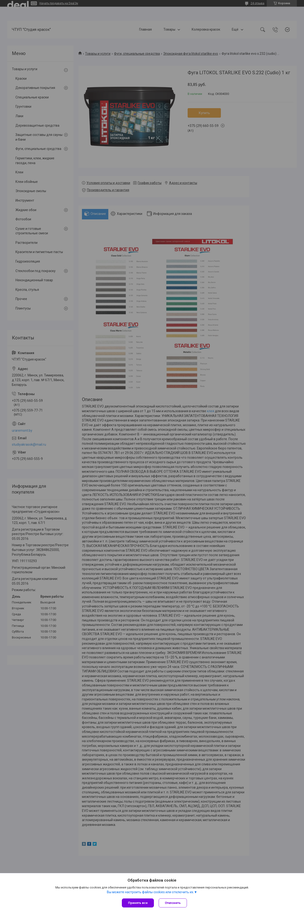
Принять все (138, 903)
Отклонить (173, 903)
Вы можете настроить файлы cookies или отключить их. (150, 892)
